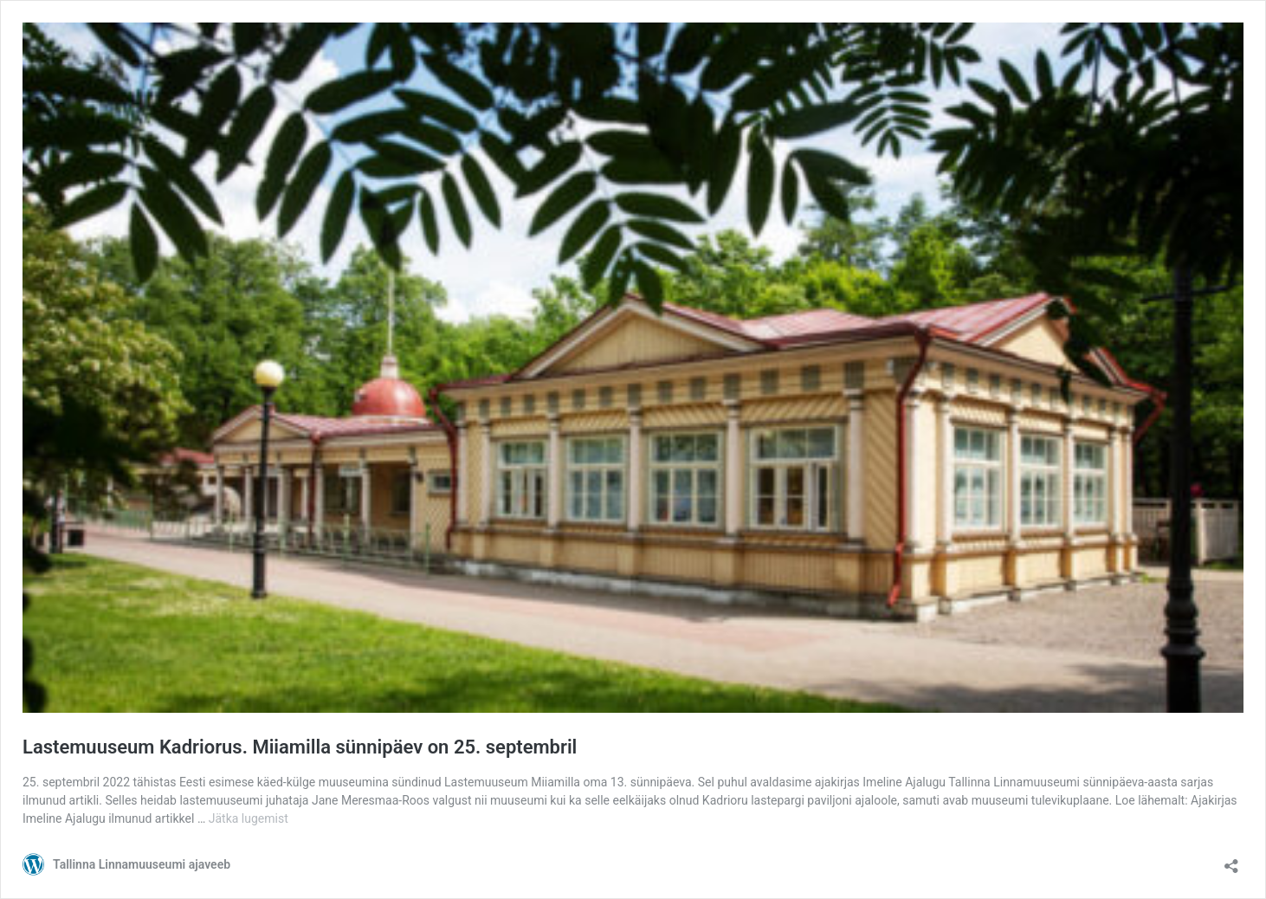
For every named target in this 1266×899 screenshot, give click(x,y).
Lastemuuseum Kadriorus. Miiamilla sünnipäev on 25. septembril (300, 747)
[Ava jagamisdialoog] (1231, 860)
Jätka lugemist (248, 818)
